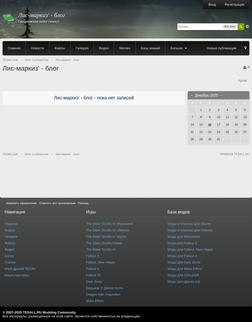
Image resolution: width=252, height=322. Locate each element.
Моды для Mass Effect (184, 269)
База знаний (150, 48)
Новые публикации (221, 48)
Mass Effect (95, 301)
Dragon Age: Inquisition (103, 294)
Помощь (83, 203)
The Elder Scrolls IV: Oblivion (108, 230)
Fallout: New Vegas (100, 262)
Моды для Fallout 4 (182, 256)
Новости (37, 48)
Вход (212, 4)
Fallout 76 (93, 275)
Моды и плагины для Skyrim (189, 224)
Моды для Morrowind (183, 237)
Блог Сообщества (36, 154)
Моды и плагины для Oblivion (190, 230)
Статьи (10, 262)
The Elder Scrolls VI (101, 249)
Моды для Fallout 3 (182, 243)
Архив (242, 80)
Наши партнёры (17, 275)
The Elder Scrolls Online (104, 243)
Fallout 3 (92, 256)
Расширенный (247, 26)
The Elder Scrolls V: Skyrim (106, 237)
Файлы (60, 48)
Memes (124, 48)
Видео (104, 48)
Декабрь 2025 (206, 95)
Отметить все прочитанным (57, 203)
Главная (14, 48)
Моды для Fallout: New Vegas (190, 249)
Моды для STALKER (183, 275)
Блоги (9, 256)
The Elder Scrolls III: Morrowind (109, 224)
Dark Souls (94, 281)
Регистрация (234, 4)
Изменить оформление (21, 203)
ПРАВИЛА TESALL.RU (234, 154)
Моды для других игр (183, 281)
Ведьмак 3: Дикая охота (104, 288)
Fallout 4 (92, 269)
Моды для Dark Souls (183, 262)
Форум (10, 230)
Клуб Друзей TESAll (20, 269)
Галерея (82, 48)
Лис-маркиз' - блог (67, 154)
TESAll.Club (10, 154)
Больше (179, 48)
